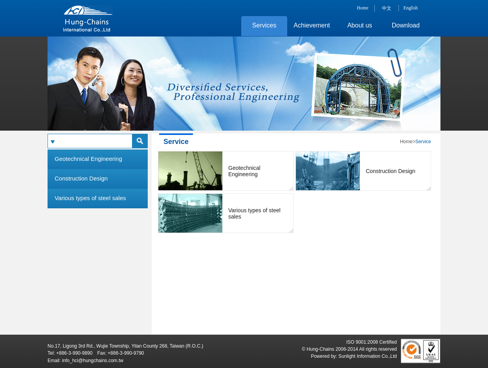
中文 (386, 8)
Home (362, 8)
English (411, 8)
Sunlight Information (359, 356)
